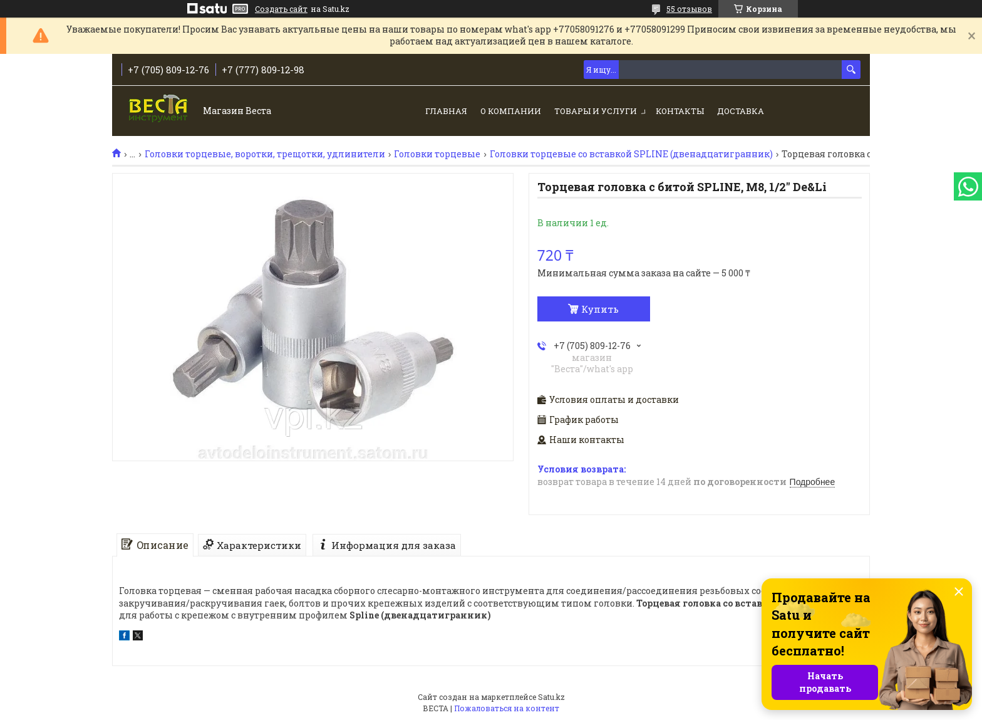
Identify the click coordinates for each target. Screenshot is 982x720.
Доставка (740, 111)
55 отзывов (689, 9)
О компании (510, 111)
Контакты (680, 111)
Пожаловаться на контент (506, 708)
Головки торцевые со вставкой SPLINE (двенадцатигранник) (631, 154)
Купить (600, 309)
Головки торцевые (437, 154)
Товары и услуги (595, 111)
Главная (446, 111)
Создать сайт (281, 8)
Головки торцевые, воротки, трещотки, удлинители (265, 154)
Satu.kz (551, 697)
